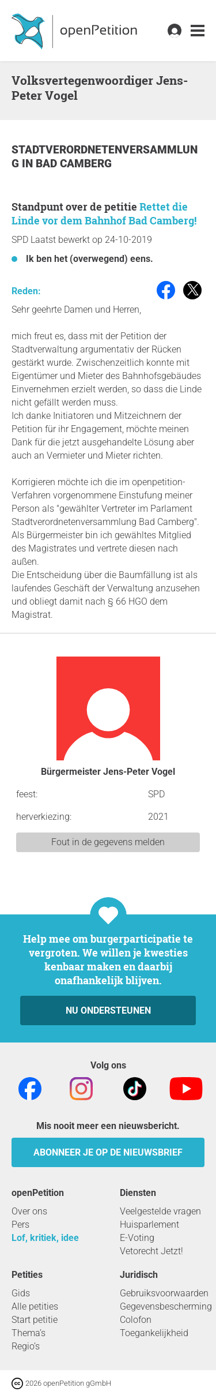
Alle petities (35, 1306)
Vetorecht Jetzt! (151, 1251)
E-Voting (137, 1237)
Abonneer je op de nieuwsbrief (108, 1152)
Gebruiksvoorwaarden (164, 1293)
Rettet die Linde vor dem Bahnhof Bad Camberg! (104, 213)
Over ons (29, 1211)
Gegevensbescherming (166, 1306)
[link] (197, 31)
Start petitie (35, 1319)
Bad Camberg (74, 163)
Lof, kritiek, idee (45, 1237)
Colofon (135, 1319)
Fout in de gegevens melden (108, 842)
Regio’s (26, 1346)
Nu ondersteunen (108, 1010)
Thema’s (29, 1332)
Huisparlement (149, 1224)
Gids (21, 1293)
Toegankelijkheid (154, 1332)
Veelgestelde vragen (160, 1211)
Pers (20, 1224)
